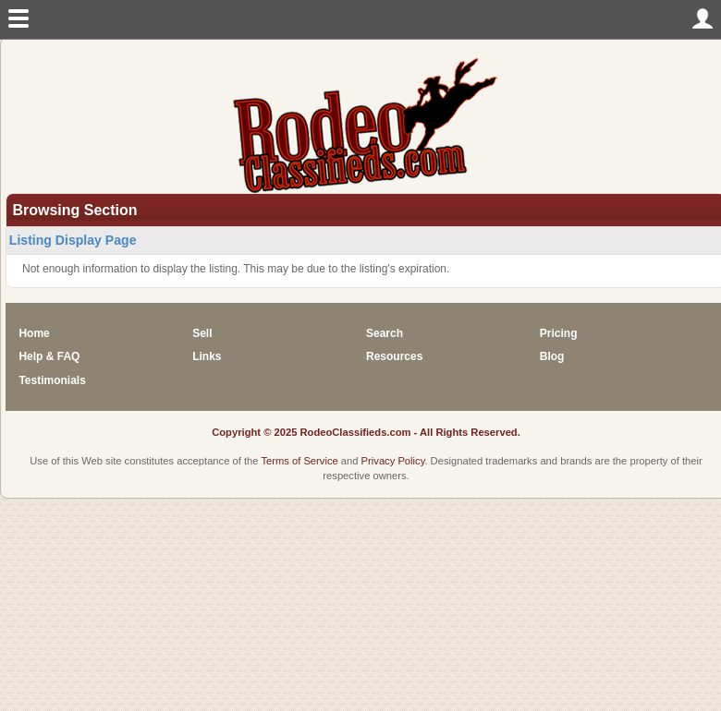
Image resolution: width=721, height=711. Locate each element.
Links (206, 356)
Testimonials (51, 380)
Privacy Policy (393, 460)
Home (33, 333)
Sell (202, 333)
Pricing (559, 333)
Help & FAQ (48, 356)
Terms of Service (299, 460)
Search (384, 333)
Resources (394, 356)
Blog (552, 356)
